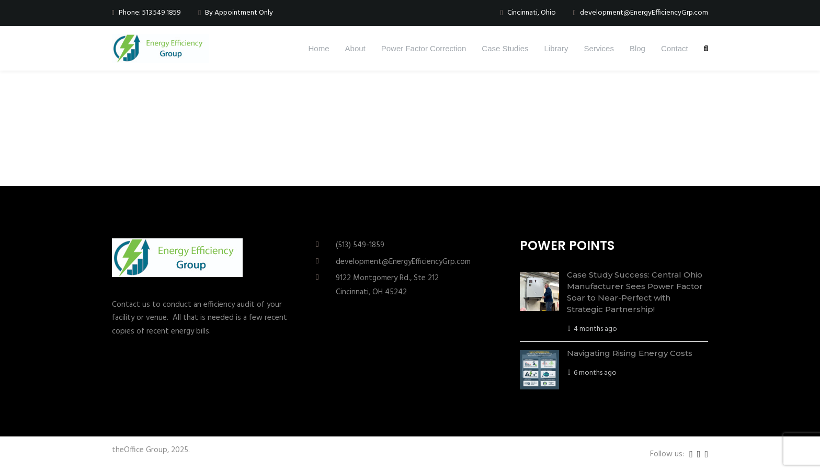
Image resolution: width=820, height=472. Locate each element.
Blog (637, 48)
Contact (674, 48)
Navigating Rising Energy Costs (629, 353)
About (355, 48)
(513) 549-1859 (360, 245)
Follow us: (667, 454)
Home (319, 48)
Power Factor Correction (423, 48)
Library (556, 48)
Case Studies (505, 48)
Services (599, 48)
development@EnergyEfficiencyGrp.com (403, 262)
